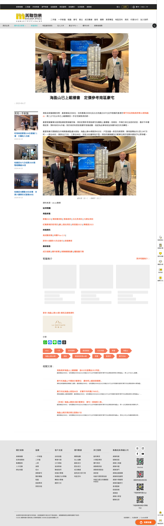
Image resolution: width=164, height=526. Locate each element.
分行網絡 (58, 463)
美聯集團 (19, 7)
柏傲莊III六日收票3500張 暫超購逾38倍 (25, 164)
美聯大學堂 (117, 496)
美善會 (95, 473)
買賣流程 (38, 486)
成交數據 (77, 470)
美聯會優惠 (98, 26)
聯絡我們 (58, 470)
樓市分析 (86, 26)
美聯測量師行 (118, 483)
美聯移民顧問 (118, 476)
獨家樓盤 (38, 476)
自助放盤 (58, 456)
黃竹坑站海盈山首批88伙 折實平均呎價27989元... (78, 392)
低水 (37, 470)
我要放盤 (145, 522)
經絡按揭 (116, 490)
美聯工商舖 (117, 463)
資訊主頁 (6, 26)
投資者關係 (20, 460)
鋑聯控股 (116, 460)
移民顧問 (63, 7)
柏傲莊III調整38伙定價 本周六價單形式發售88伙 (25, 193)
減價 (37, 466)
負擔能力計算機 (60, 476)
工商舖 (27, 7)
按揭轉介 (72, 7)
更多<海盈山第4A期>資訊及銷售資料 (58, 313)
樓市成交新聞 (19, 26)
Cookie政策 (144, 518)
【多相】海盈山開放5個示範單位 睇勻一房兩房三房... (80, 402)
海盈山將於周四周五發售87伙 (69, 413)
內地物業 (35, 7)
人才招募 (19, 466)
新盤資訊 (34, 26)
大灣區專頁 (97, 460)
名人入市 (60, 26)
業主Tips (72, 26)
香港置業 (116, 486)
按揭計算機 (59, 473)
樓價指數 (77, 456)
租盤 (37, 480)
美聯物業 (116, 456)
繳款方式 (58, 483)
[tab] (47, 259)
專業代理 (58, 460)
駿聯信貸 (116, 500)
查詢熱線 (58, 466)
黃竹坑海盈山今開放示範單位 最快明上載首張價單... (79, 381)
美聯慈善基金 (98, 470)
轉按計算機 (59, 480)
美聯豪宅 (38, 473)
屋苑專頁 (96, 456)
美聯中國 (116, 466)
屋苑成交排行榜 (80, 473)
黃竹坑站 (127, 113)
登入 (118, 7)
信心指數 (77, 460)
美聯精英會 (97, 466)
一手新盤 (38, 456)
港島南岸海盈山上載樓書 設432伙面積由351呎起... (79, 370)
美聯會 (89, 7)
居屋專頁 (38, 483)
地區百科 (77, 476)
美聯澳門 (116, 470)
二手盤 (37, 460)
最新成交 (77, 463)
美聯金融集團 (118, 473)
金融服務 (54, 7)
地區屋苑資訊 (47, 26)
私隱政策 (135, 518)
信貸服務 (81, 7)
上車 (37, 463)
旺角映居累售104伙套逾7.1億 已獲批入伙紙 (25, 134)
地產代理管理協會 (100, 476)
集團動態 (19, 463)
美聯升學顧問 (118, 480)
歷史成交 (77, 466)
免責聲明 (126, 518)
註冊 (125, 7)
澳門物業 (44, 7)
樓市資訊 (96, 463)
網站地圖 (19, 470)
